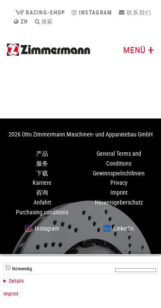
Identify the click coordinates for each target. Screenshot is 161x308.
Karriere (42, 182)
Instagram (92, 12)
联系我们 (135, 12)
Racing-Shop (39, 12)
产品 (42, 153)
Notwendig (22, 269)
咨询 (42, 192)
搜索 (43, 21)
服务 (42, 163)
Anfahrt (42, 202)
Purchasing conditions (42, 212)
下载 (42, 173)
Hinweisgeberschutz (119, 202)
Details (16, 280)
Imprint (10, 293)
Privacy (119, 182)
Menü (134, 50)
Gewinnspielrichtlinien (119, 173)
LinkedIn (123, 228)
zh (21, 21)
